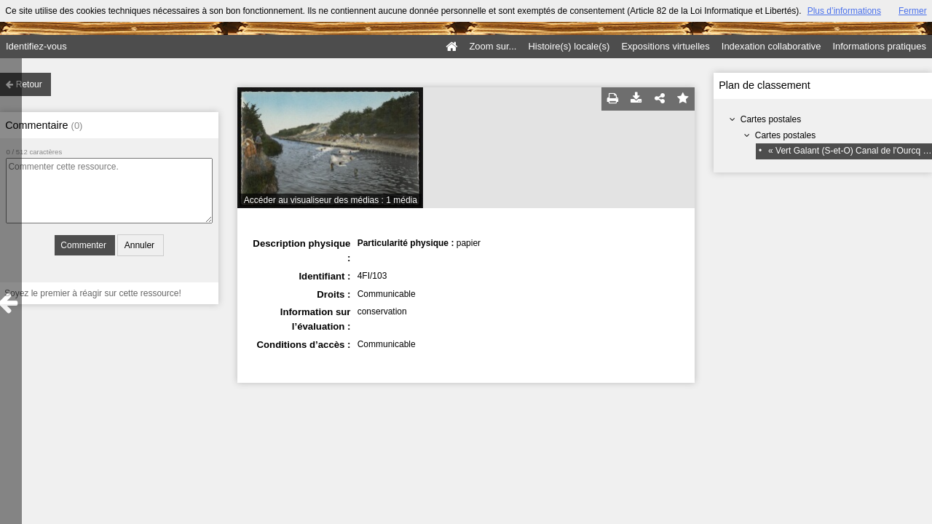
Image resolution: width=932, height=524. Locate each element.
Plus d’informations (844, 11)
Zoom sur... (492, 46)
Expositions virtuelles (665, 46)
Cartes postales (771, 119)
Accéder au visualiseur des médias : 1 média (330, 200)
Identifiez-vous (36, 46)
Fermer (913, 11)
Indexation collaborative (771, 46)
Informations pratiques (879, 46)
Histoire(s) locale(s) (568, 46)
